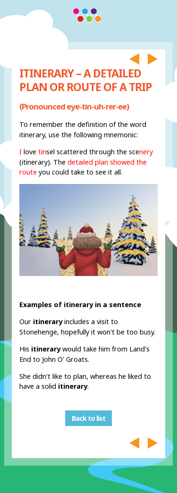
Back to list (88, 418)
